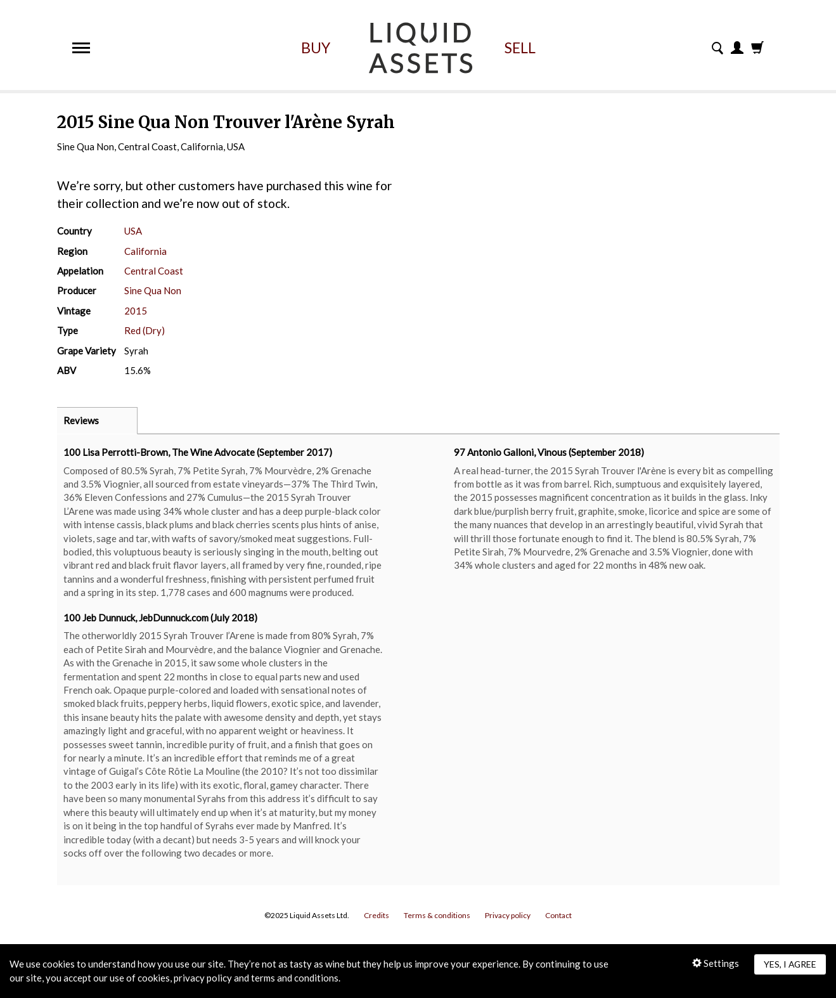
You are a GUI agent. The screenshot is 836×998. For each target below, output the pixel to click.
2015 (135, 310)
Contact (558, 915)
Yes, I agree (790, 964)
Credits (376, 915)
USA (133, 231)
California (145, 251)
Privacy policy (508, 915)
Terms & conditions (437, 915)
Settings (715, 963)
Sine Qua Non (152, 290)
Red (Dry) (144, 330)
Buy (315, 47)
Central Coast (153, 270)
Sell (520, 47)
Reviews (81, 420)
